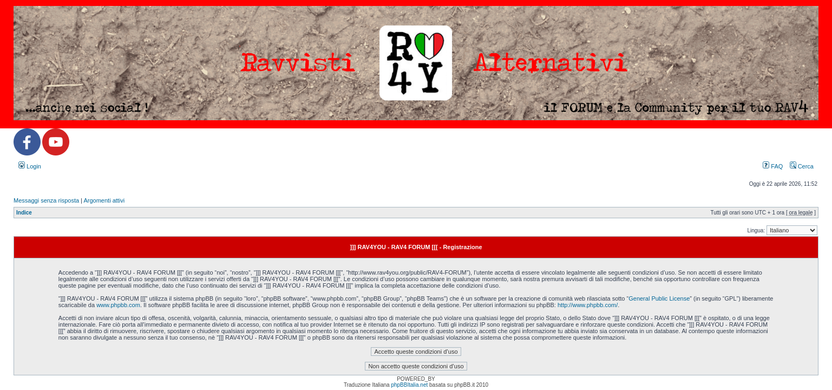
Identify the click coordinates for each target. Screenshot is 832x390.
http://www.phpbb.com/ (588, 305)
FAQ (773, 166)
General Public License (659, 298)
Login (29, 166)
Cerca (802, 166)
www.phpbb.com (118, 305)
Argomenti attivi (104, 200)
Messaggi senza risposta (46, 200)
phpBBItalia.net (409, 385)
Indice (24, 213)
